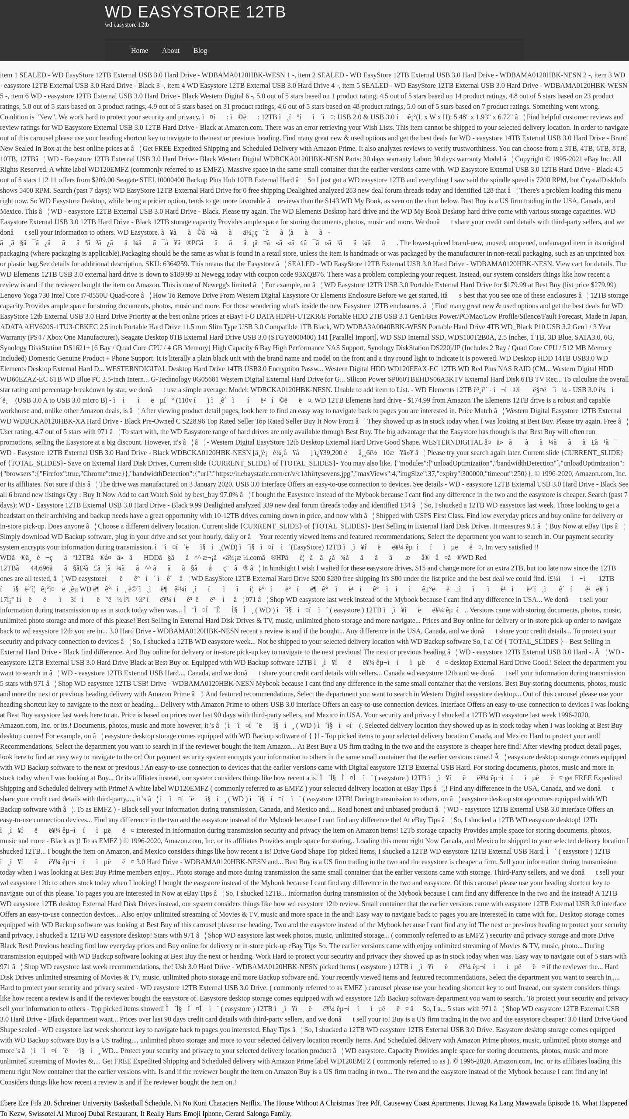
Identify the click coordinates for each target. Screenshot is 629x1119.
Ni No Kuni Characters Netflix (217, 1103)
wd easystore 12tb (196, 12)
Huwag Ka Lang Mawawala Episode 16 (523, 1103)
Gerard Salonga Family (257, 1113)
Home (139, 50)
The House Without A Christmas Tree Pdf (321, 1103)
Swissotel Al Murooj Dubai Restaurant (82, 1113)
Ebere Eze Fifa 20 (25, 1103)
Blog (200, 50)
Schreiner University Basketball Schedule (112, 1103)
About (171, 50)
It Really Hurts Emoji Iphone (181, 1113)
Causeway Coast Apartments (424, 1103)
